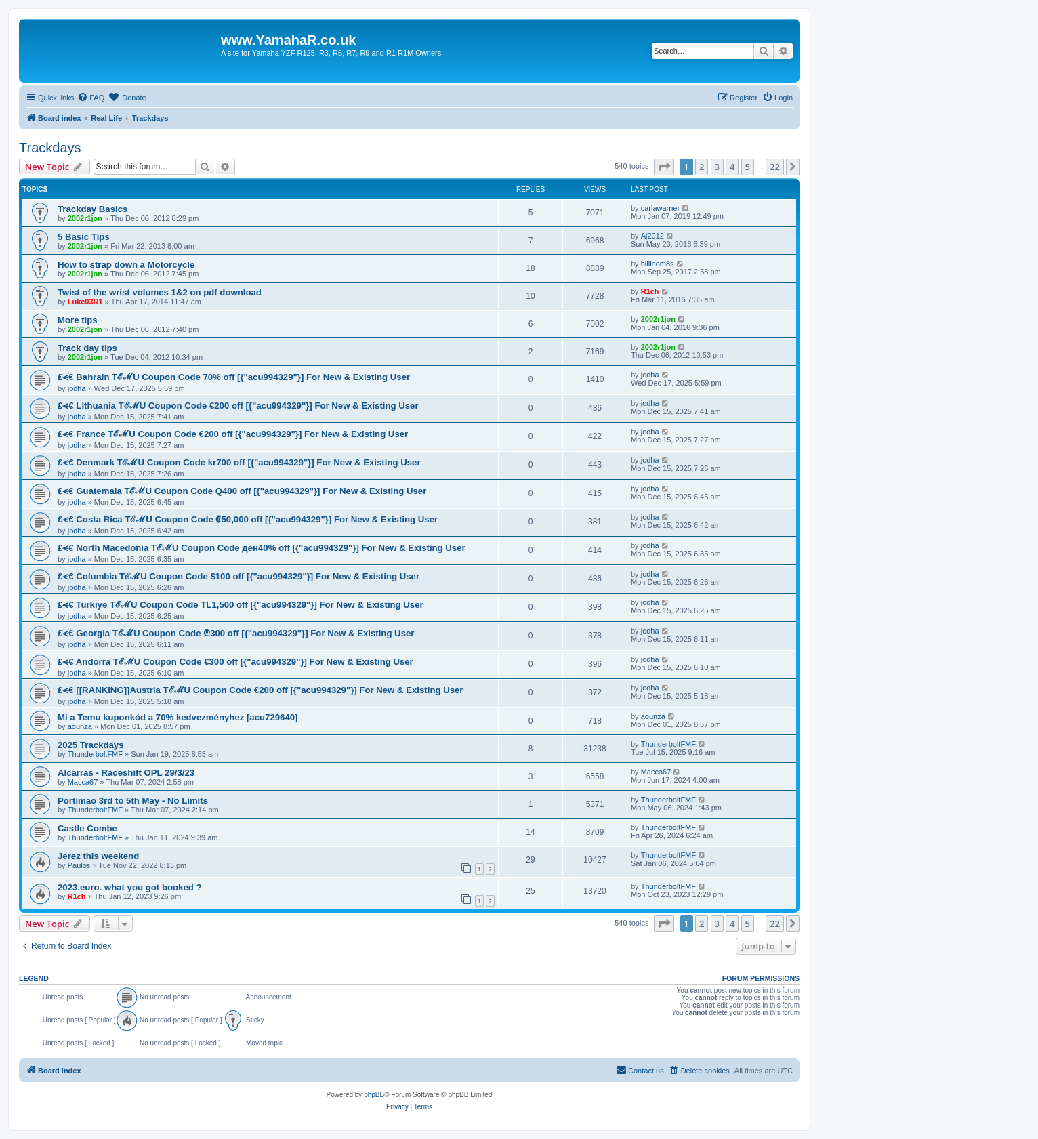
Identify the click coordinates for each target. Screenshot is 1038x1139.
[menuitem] (90, 97)
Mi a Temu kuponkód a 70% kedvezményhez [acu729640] (177, 717)
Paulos (79, 865)
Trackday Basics (92, 209)
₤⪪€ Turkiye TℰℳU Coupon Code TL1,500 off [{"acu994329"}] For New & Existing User (240, 605)
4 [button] (732, 167)
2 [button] (701, 167)
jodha (77, 388)
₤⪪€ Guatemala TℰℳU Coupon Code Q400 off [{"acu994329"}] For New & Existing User (242, 491)
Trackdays (50, 147)
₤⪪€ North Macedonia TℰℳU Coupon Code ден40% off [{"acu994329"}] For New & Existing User (261, 548)
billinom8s (657, 264)
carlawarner (660, 208)
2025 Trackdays (91, 745)
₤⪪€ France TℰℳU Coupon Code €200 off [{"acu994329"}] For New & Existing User (233, 434)
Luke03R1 (85, 301)
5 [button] (747, 167)
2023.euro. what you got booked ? (130, 887)
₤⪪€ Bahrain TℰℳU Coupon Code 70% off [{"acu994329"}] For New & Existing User (234, 377)
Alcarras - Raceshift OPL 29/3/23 (126, 773)
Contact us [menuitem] (640, 1070)
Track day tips (87, 348)
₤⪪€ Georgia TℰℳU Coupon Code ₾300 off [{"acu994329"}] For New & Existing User (236, 633)
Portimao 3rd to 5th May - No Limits (133, 800)
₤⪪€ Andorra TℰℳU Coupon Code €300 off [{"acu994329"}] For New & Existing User (235, 662)
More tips (78, 320)
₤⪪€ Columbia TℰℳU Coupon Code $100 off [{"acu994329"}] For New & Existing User (238, 576)
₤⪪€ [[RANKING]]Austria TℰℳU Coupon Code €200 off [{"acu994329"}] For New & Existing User (260, 690)
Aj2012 (652, 236)
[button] (664, 167)
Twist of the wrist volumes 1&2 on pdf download (160, 292)
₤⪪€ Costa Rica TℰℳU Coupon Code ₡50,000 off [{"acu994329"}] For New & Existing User (248, 519)
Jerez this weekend (98, 856)
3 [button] (717, 167)
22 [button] (775, 167)
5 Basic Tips (84, 237)
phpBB (374, 1094)
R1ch (650, 291)
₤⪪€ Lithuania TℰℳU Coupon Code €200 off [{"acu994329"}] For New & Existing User (238, 405)
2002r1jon (85, 218)
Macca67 (83, 782)
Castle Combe (87, 828)
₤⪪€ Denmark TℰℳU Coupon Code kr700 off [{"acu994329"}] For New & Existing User (239, 462)
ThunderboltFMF (95, 754)
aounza (80, 726)
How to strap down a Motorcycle (126, 265)
